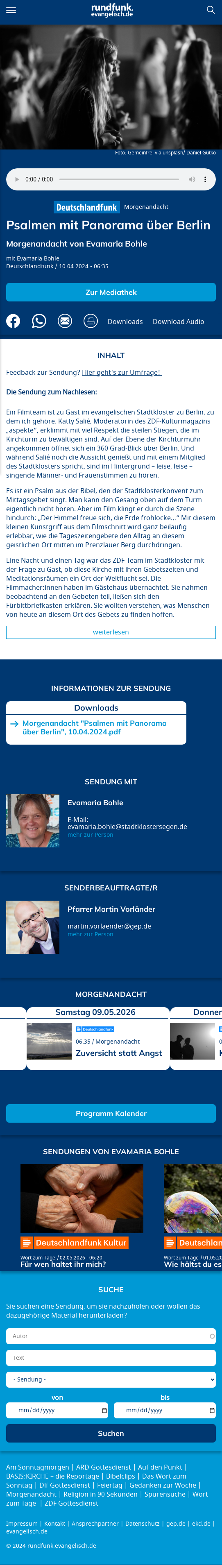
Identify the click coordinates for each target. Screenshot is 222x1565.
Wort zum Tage (37, 1258)
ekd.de (201, 1524)
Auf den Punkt (160, 1467)
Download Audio (178, 322)
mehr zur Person (90, 835)
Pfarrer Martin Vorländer (111, 909)
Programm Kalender (111, 1113)
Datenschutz (142, 1524)
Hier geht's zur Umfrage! (122, 373)
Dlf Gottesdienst (64, 1485)
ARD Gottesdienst (103, 1467)
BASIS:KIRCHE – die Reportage (52, 1476)
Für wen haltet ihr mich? (63, 1264)
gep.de (176, 1524)
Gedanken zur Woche (162, 1485)
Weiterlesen (111, 632)
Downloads (125, 322)
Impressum (22, 1524)
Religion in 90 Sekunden (100, 1494)
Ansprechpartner (95, 1524)
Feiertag (109, 1485)
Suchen (211, 10)
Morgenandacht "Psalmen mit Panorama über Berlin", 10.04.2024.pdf (95, 727)
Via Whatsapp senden (39, 321)
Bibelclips (120, 1476)
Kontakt (54, 1524)
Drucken (91, 321)
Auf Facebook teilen (13, 321)
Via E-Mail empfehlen (65, 321)
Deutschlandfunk (29, 266)
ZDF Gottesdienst (71, 1503)
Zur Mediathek (111, 292)
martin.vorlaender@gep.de (109, 926)
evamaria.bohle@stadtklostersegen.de (127, 827)
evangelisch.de (27, 1531)
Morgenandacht (146, 207)
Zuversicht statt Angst (119, 1053)
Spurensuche (165, 1494)
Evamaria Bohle (38, 258)
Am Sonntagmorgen (37, 1467)
